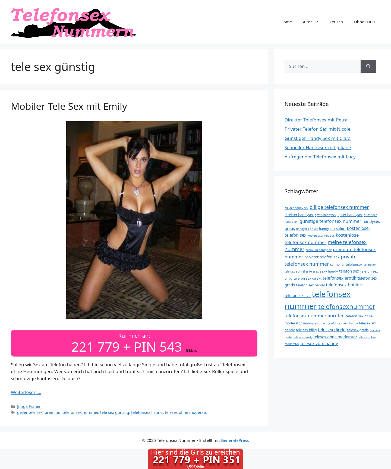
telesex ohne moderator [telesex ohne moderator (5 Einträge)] (335, 336)
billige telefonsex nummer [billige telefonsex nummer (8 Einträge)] (339, 207)
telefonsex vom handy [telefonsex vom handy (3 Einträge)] (343, 323)
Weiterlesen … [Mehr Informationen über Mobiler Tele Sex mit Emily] (26, 392)
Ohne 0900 (364, 21)
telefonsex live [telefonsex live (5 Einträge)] (298, 295)
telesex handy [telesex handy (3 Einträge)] (303, 337)
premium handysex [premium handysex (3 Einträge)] (318, 250)
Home (286, 21)
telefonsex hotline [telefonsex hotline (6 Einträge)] (344, 285)
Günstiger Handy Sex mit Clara (318, 138)
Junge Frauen (29, 406)
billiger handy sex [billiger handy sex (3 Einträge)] (296, 208)
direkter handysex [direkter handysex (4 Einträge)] (299, 214)
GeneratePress (235, 440)
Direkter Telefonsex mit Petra (316, 120)
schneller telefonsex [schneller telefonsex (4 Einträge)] (346, 264)
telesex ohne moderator (187, 412)
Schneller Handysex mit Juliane (318, 147)
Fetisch (336, 21)
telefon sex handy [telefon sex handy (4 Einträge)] (310, 285)
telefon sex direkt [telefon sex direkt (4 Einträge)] (307, 278)
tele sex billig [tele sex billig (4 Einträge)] (306, 329)
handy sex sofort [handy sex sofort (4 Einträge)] (332, 228)
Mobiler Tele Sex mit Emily (69, 106)
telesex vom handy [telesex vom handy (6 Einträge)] (319, 343)
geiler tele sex (30, 412)
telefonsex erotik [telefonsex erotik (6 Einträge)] (339, 278)
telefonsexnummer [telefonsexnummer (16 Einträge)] (346, 306)
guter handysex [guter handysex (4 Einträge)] (350, 214)
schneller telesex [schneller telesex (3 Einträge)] (307, 271)
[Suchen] (368, 66)
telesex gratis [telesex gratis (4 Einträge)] (357, 329)
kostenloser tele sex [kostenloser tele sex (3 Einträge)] (321, 235)
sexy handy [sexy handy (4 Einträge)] (329, 271)
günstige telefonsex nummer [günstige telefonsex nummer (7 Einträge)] (330, 221)
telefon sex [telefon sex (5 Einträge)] (349, 271)
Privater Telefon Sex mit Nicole (317, 129)
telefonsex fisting (147, 412)
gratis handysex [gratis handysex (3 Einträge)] (325, 215)
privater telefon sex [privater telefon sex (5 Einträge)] (322, 256)
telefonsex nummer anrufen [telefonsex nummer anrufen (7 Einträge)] (315, 315)
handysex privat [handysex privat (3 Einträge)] (307, 229)
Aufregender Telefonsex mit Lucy (320, 157)
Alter (313, 22)
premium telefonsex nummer (71, 412)
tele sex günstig (114, 412)
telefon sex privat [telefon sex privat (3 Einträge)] (315, 323)
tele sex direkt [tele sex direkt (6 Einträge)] (332, 330)
